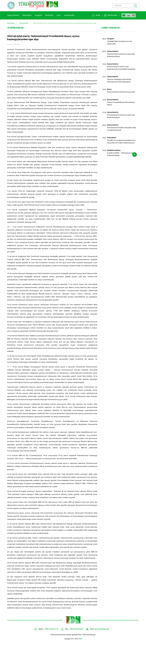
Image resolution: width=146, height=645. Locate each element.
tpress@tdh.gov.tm (101, 629)
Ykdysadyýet (27, 15)
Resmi (109, 89)
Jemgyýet (38, 15)
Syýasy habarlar (13, 15)
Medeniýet (49, 15)
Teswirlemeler (69, 15)
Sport (59, 15)
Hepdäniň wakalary (113, 150)
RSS (80, 639)
